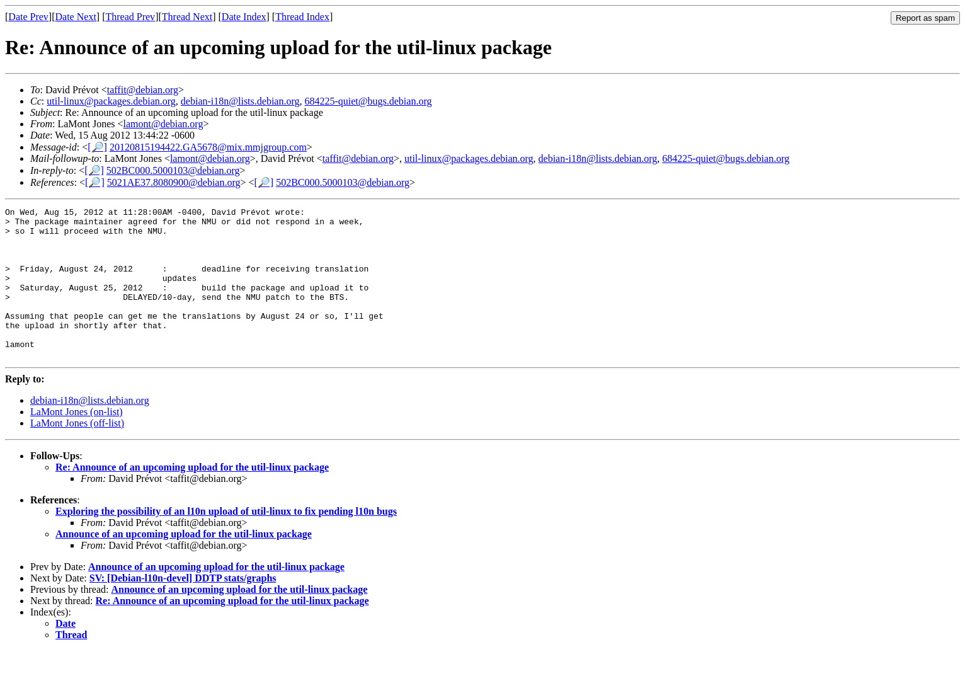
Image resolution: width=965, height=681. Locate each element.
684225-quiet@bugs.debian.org (367, 101)
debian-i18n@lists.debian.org (240, 101)
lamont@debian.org (163, 123)
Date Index (244, 16)
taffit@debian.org (142, 89)
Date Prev (28, 16)
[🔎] (97, 147)
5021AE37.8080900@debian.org (174, 182)
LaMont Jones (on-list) (76, 442)
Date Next (75, 16)
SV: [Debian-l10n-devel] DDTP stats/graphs (183, 608)
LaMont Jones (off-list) (77, 453)
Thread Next (187, 16)
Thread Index (302, 16)
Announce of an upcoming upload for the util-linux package (183, 564)
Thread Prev (130, 16)
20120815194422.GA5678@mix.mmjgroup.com (208, 147)
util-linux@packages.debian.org (111, 101)
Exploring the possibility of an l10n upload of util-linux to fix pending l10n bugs (226, 541)
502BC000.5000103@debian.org (173, 170)
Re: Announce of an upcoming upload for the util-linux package (192, 497)
